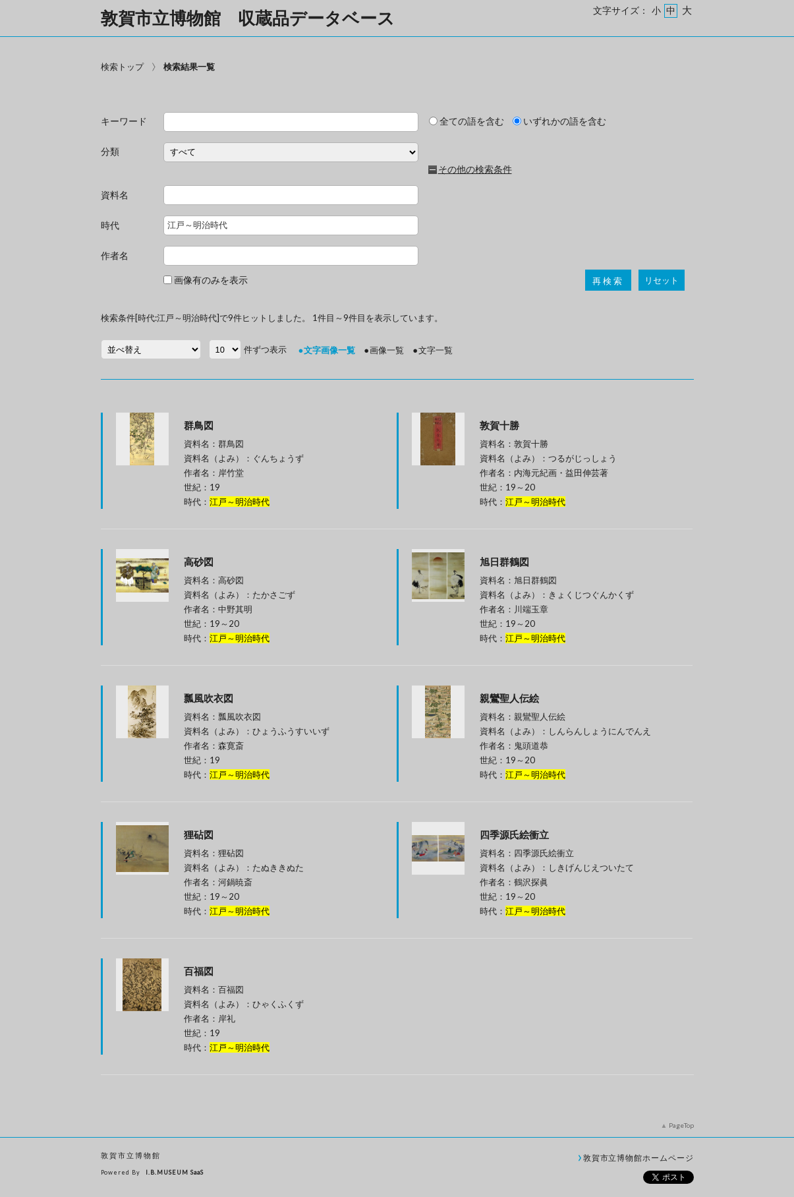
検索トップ (122, 66)
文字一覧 (435, 350)
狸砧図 (198, 834)
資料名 (114, 195)
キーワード (124, 122)
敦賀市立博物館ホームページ (638, 1157)
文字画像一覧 (329, 350)
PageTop (681, 1125)
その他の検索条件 (475, 169)
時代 (110, 226)
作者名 (114, 256)
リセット (661, 280)
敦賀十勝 (499, 425)
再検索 (608, 281)
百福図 (198, 971)
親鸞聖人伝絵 (509, 698)
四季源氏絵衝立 (514, 834)
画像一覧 (387, 350)
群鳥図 (198, 425)
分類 (110, 152)
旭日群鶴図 (504, 562)
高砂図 (198, 562)
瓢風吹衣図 (208, 698)
